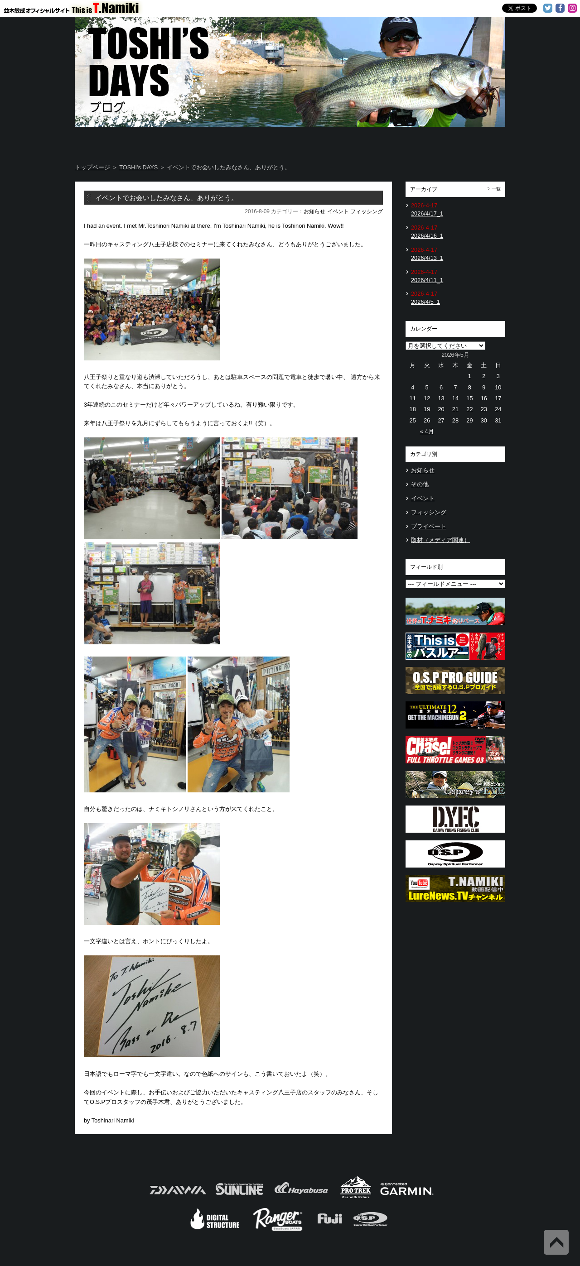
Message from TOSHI (326, 140)
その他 (420, 484)
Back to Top (556, 1242)
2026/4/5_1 (425, 301)
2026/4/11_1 (427, 280)
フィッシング (366, 211)
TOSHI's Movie (398, 140)
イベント (338, 211)
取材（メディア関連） (440, 540)
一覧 (496, 189)
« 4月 (427, 431)
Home (110, 140)
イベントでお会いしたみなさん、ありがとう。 (166, 197)
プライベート (428, 526)
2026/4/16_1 (427, 235)
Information (469, 140)
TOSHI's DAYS (254, 140)
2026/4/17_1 (427, 213)
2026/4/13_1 (427, 257)
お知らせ (314, 211)
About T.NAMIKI (182, 140)
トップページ (92, 167)
